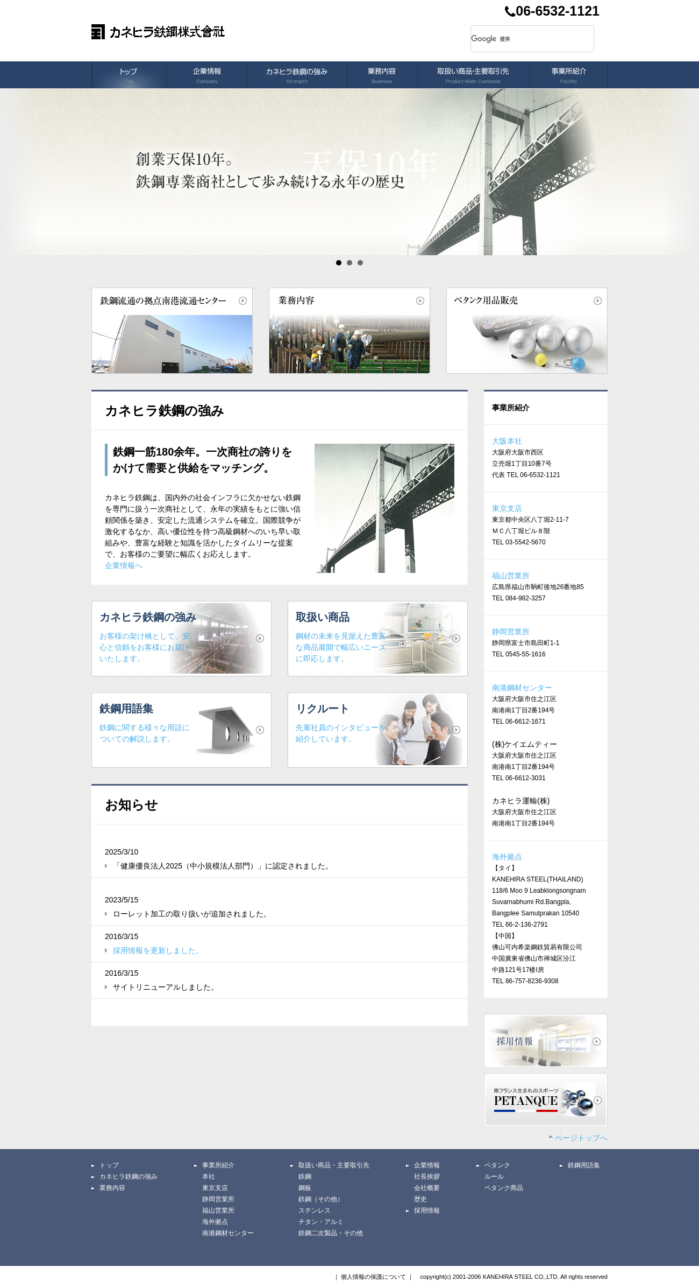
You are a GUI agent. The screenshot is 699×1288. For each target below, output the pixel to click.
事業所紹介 (218, 1165)
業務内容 (112, 1188)
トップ (109, 1165)
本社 (208, 1176)
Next (685, 171)
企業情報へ (123, 565)
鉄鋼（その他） (321, 1199)
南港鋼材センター (522, 687)
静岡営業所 (511, 631)
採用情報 (427, 1210)
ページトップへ (578, 1137)
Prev (14, 171)
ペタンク (497, 1165)
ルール (494, 1176)
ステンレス (314, 1210)
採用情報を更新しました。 (158, 950)
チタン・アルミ (321, 1222)
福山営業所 (511, 575)
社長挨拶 (427, 1176)
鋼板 (304, 1188)
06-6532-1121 (552, 12)
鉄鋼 (304, 1176)
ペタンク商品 (503, 1188)
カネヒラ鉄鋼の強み (128, 1176)
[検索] (519, 38)
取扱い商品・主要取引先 (333, 1165)
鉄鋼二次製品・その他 (330, 1233)
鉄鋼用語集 (584, 1165)
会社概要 (427, 1188)
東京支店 (507, 508)
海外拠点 (507, 856)
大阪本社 (507, 441)
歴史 (420, 1199)
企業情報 (427, 1165)
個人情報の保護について (373, 1276)
